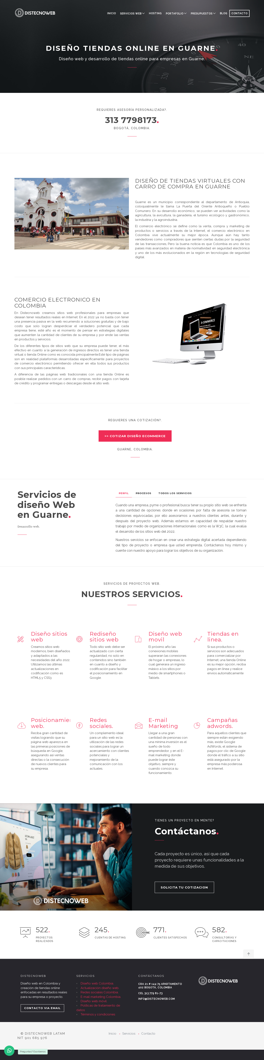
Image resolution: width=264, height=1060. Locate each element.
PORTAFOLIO (174, 13)
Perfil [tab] (124, 493)
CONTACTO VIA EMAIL (42, 1008)
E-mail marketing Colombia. (101, 997)
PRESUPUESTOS (201, 13)
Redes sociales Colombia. (100, 992)
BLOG (223, 13)
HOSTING (155, 13)
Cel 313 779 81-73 (150, 993)
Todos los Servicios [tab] (175, 493)
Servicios (128, 1033)
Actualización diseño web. (100, 988)
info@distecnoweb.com (156, 998)
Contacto (148, 1033)
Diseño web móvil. (94, 1001)
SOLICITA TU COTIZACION (184, 887)
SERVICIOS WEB (130, 13)
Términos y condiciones (98, 1014)
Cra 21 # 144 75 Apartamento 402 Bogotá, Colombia (160, 986)
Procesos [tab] (143, 493)
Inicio (111, 13)
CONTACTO (239, 13)
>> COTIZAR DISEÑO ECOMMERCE (135, 436)
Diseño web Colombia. (97, 983)
